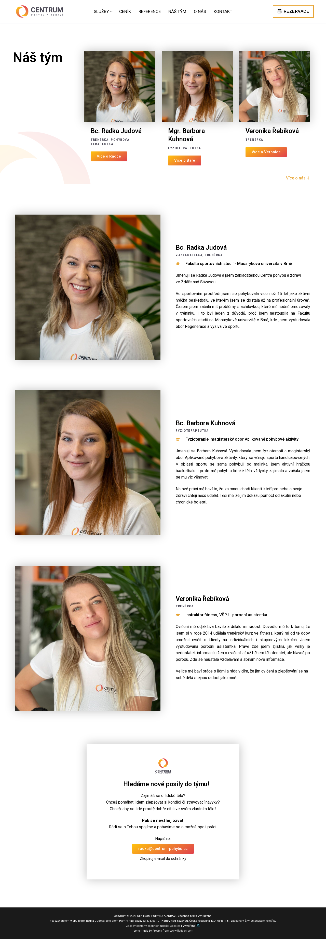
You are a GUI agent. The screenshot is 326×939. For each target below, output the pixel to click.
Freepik (157, 930)
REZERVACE (293, 11)
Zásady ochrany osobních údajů (147, 926)
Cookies (175, 926)
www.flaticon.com (181, 930)
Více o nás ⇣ (298, 178)
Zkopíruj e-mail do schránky (163, 858)
